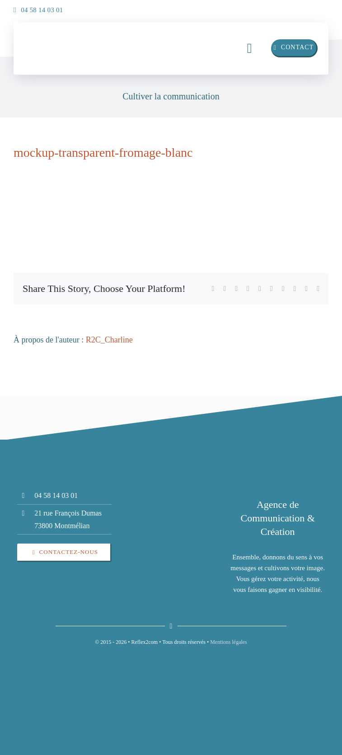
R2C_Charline (109, 339)
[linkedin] (301, 7)
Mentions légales (228, 642)
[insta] (319, 7)
